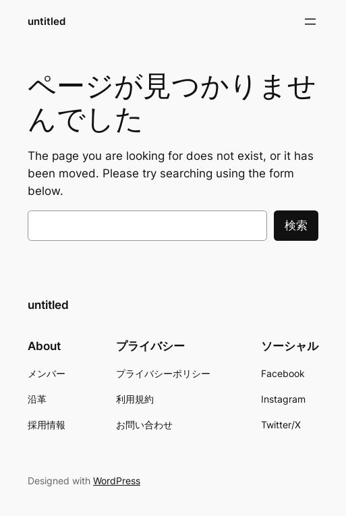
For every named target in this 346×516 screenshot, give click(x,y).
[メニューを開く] (310, 21)
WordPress (116, 480)
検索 (296, 225)
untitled (46, 21)
